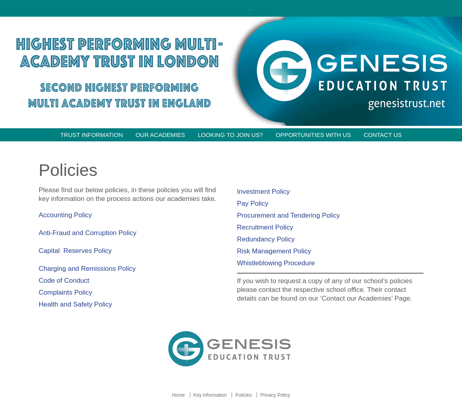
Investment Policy (263, 191)
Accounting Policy (65, 215)
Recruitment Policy (265, 227)
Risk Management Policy (274, 251)
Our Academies (160, 134)
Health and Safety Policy (76, 304)
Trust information (91, 134)
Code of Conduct (64, 280)
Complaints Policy (65, 292)
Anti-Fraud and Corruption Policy (88, 233)
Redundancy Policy (266, 239)
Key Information (210, 395)
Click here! (230, 8)
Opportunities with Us (313, 134)
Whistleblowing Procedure (277, 263)
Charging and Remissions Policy (88, 268)
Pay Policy (252, 203)
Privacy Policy (275, 395)
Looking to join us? (230, 134)
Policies (243, 395)
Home (178, 395)
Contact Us (383, 134)
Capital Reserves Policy (76, 251)
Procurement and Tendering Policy (288, 215)
